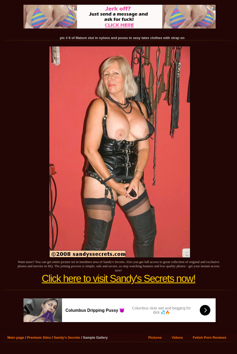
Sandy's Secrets (67, 337)
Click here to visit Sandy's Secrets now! (118, 278)
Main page (15, 337)
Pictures (155, 337)
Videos (177, 337)
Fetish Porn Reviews (209, 337)
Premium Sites (39, 337)
